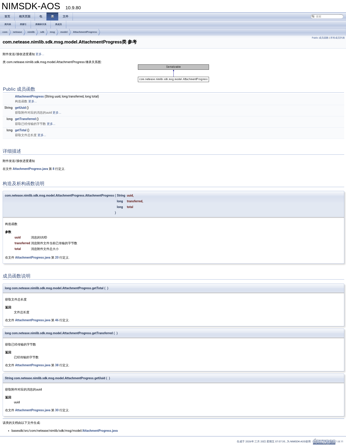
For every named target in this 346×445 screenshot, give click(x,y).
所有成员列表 (337, 37)
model (64, 32)
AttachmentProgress (85, 32)
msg (52, 32)
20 (56, 257)
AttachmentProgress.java (30, 169)
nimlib (31, 32)
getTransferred (25, 119)
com (5, 32)
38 (56, 365)
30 (56, 410)
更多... (40, 54)
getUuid (20, 107)
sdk (42, 32)
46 (56, 320)
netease (17, 32)
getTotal (20, 130)
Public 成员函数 (320, 37)
